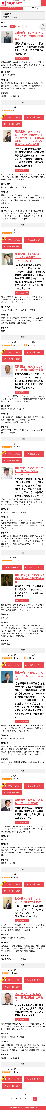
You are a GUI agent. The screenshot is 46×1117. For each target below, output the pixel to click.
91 (18, 345)
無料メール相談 (12, 117)
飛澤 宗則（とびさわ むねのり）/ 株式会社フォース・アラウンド (29, 257)
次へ (35, 1099)
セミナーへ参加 (12, 568)
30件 (20, 26)
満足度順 (35, 7)
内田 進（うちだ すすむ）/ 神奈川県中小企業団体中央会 (29, 578)
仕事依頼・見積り (12, 124)
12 (18, 447)
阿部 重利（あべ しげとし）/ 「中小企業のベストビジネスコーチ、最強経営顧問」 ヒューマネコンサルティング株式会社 (29, 138)
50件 (26, 26)
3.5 (12, 973)
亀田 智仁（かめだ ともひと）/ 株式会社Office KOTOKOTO (29, 471)
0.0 (30, 658)
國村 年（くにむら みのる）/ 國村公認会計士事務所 (29, 997)
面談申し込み (34, 117)
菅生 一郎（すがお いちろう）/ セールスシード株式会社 (29, 675)
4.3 (14, 1072)
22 (16, 877)
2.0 (29, 345)
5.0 (14, 110)
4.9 (14, 658)
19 (18, 658)
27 (34, 345)
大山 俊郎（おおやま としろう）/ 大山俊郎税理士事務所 (29, 36)
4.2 (12, 877)
